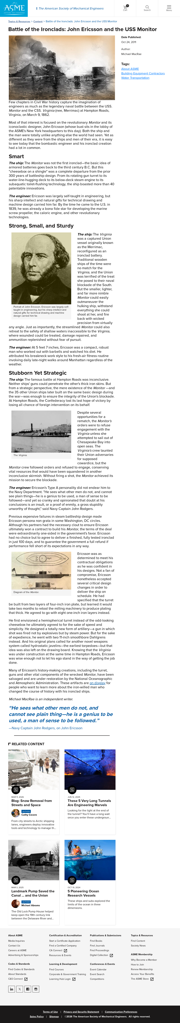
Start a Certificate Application (64, 940)
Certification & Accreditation (65, 935)
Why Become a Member (144, 959)
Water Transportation (135, 78)
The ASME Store (142, 978)
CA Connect (58, 950)
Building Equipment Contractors (143, 73)
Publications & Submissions (105, 935)
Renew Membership (142, 969)
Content (38, 21)
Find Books (96, 940)
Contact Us (14, 945)
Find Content (138, 940)
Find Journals (97, 945)
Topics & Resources (19, 21)
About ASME (130, 69)
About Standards (17, 974)
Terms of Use (50, 1012)
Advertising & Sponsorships (23, 955)
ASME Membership (141, 954)
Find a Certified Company (63, 945)
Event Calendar (98, 969)
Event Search (97, 974)
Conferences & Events (102, 964)
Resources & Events (60, 955)
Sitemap (54, 1017)
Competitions (97, 979)
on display (97, 683)
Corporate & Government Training (67, 974)
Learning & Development (63, 964)
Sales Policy (37, 1017)
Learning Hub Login (62, 979)
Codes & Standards (19, 963)
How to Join (137, 964)
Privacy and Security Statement (81, 1012)
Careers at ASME (17, 950)
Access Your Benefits (142, 974)
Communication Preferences (121, 1012)
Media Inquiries (16, 940)
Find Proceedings (99, 950)
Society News (138, 945)
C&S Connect (17, 978)
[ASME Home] (14, 8)
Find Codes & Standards (21, 969)
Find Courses (56, 969)
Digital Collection (101, 955)
